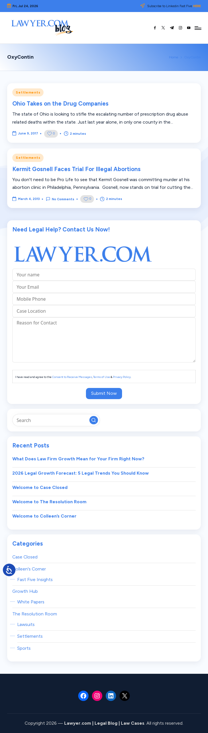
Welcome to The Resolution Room (49, 501)
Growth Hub (25, 591)
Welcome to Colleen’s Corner (44, 516)
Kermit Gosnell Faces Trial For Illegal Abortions (76, 169)
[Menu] (198, 27)
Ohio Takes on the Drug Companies (60, 103)
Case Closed (25, 557)
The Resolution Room (34, 614)
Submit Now (104, 393)
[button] (93, 420)
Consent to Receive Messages (72, 377)
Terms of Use (101, 377)
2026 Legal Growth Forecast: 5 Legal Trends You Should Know (80, 473)
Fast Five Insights (35, 579)
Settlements (28, 92)
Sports (24, 648)
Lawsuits (26, 624)
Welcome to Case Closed (40, 487)
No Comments (60, 199)
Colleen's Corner (29, 569)
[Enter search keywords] (56, 420)
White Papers (30, 602)
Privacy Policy (122, 377)
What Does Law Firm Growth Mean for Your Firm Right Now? (78, 458)
